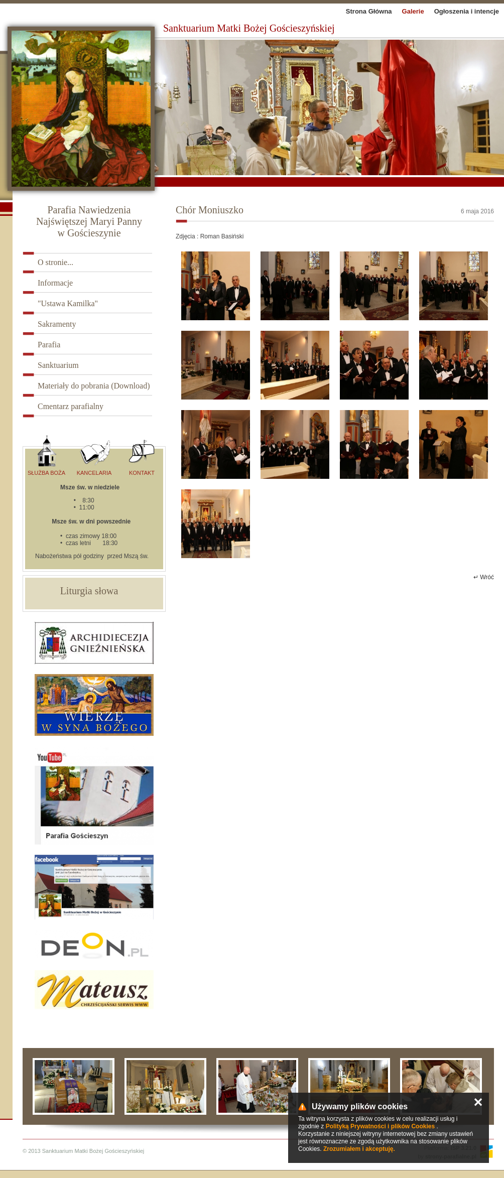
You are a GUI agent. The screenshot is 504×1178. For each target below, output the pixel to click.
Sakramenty (57, 324)
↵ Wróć (483, 577)
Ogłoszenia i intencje (466, 11)
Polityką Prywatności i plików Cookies (380, 1126)
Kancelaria (94, 455)
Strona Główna (369, 11)
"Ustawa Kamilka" (68, 303)
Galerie (413, 11)
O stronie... (55, 262)
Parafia (49, 344)
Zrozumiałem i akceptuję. (359, 1148)
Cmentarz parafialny (70, 406)
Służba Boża (46, 455)
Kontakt (142, 455)
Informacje (55, 283)
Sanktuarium (58, 365)
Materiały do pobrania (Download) (94, 385)
